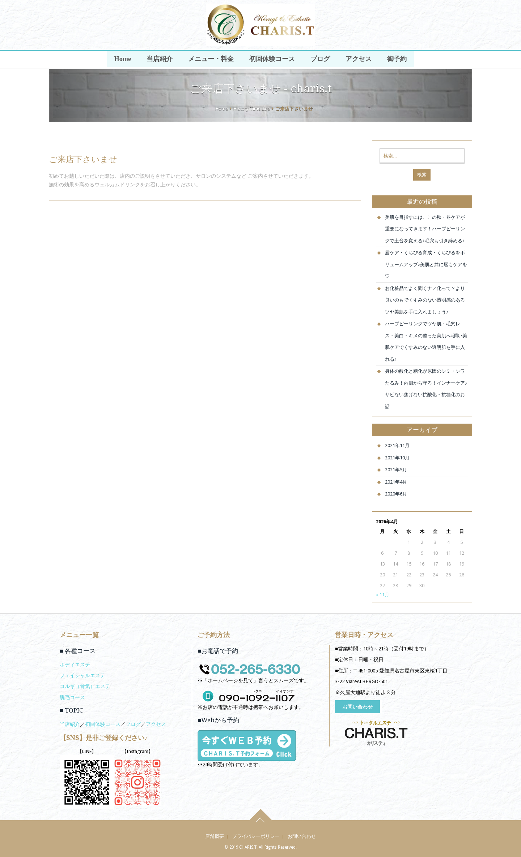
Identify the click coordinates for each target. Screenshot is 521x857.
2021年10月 (397, 457)
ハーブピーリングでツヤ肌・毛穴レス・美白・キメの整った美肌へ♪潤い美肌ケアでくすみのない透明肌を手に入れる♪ (426, 341)
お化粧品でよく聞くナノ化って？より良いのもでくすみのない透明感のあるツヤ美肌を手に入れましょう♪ (425, 300)
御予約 (394, 60)
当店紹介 (161, 60)
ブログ (319, 60)
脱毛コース (72, 697)
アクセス (357, 60)
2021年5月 (396, 469)
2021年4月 (396, 482)
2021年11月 (397, 445)
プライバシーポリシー (255, 836)
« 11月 (382, 594)
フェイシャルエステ (82, 675)
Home (125, 60)
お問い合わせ (357, 707)
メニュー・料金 (211, 60)
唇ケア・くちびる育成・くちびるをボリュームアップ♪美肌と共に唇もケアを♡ (426, 264)
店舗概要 (214, 836)
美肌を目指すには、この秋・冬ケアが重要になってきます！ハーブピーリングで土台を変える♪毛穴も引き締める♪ (425, 229)
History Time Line (251, 108)
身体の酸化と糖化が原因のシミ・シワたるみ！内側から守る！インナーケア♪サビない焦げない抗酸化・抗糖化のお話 (426, 388)
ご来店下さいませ (83, 159)
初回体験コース (272, 60)
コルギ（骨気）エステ (85, 686)
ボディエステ (75, 664)
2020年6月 (396, 494)
